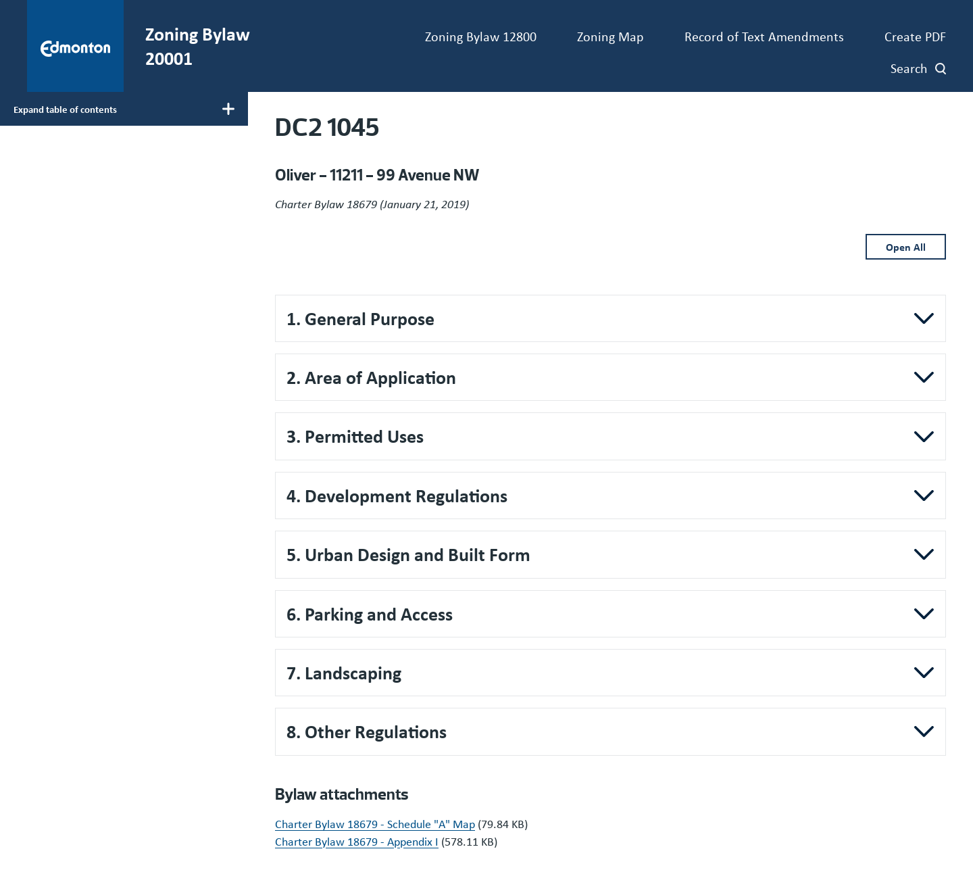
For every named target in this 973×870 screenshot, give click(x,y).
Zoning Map (610, 36)
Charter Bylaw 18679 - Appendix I (357, 841)
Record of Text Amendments (764, 36)
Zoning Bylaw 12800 (481, 36)
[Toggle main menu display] (124, 109)
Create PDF (915, 36)
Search (909, 68)
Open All (906, 246)
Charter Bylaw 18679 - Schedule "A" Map (375, 823)
